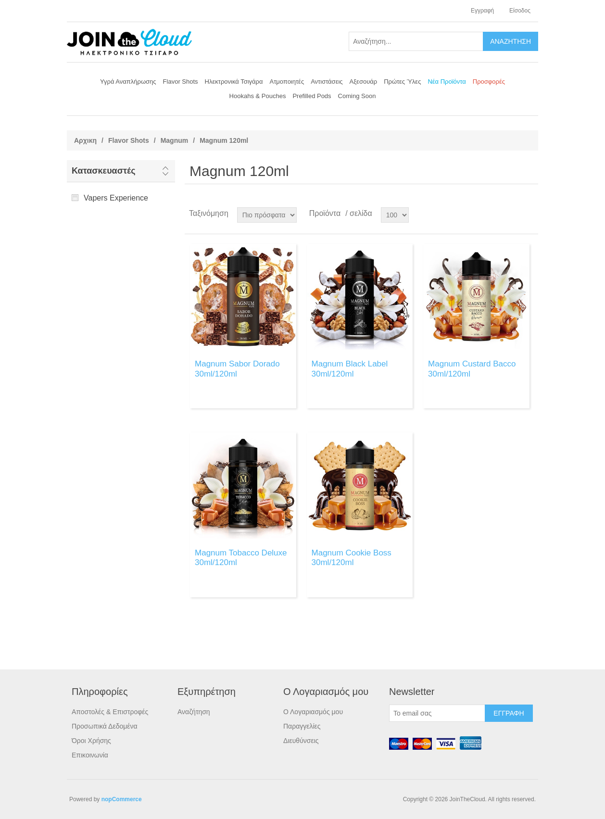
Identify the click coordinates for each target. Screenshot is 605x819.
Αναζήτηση (193, 712)
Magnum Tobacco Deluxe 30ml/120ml (241, 557)
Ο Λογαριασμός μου (313, 712)
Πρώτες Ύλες (402, 81)
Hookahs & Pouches (257, 96)
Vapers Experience (116, 198)
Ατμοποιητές (287, 81)
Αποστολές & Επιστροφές (110, 712)
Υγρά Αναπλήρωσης (128, 81)
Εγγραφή (482, 10)
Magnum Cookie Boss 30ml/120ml (351, 557)
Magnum (175, 140)
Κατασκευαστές (104, 171)
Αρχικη (85, 140)
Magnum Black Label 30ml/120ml (350, 368)
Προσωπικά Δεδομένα (105, 726)
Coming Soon (357, 96)
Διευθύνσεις (301, 740)
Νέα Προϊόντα (447, 81)
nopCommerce (121, 799)
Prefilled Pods (311, 96)
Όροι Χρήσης (91, 740)
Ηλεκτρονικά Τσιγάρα (234, 81)
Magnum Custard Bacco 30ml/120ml (472, 368)
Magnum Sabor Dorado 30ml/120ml (237, 368)
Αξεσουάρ (364, 81)
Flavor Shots (180, 81)
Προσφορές (489, 81)
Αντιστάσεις (326, 81)
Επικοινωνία (90, 755)
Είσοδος (519, 10)
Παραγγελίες (302, 726)
